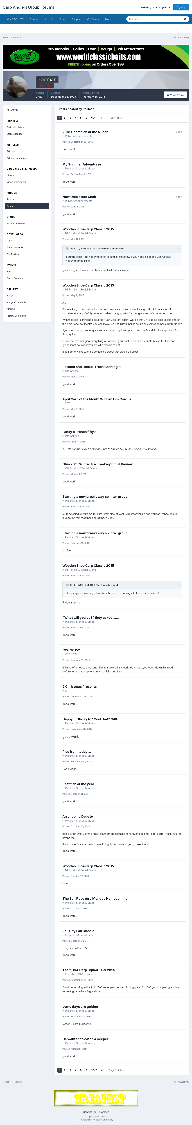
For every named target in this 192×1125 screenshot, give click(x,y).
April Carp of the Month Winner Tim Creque (96, 399)
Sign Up (181, 7)
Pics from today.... (76, 751)
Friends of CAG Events (78, 974)
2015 (68, 403)
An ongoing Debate (77, 816)
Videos (10, 175)
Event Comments (16, 278)
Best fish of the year (78, 784)
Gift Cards (93, 19)
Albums (11, 308)
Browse (34, 19)
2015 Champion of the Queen (85, 132)
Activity (49, 19)
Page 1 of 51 (116, 118)
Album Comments (16, 315)
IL (66, 690)
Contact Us (89, 1111)
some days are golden (80, 1006)
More (108, 19)
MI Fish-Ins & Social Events (80, 233)
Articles (11, 151)
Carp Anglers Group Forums (28, 7)
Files (9, 240)
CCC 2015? (71, 650)
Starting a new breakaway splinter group (94, 496)
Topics (10, 199)
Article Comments (17, 157)
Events (10, 271)
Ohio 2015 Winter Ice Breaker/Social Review (97, 464)
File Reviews (14, 254)
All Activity (12, 109)
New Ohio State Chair (79, 197)
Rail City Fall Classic (78, 931)
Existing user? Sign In (155, 7)
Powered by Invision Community (96, 1119)
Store (62, 19)
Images (11, 295)
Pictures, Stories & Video (80, 168)
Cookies (104, 1111)
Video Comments (16, 181)
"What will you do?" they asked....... (90, 617)
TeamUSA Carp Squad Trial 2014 (88, 970)
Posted (77, 141)
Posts (10, 206)
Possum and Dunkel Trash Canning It (91, 367)
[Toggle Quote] (67, 248)
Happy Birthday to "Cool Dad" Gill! (89, 719)
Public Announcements (78, 136)
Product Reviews (16, 223)
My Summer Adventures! (82, 164)
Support (76, 19)
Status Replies (14, 133)
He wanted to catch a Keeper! (85, 1039)
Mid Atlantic (72, 370)
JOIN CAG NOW (15, 19)
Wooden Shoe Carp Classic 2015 (88, 229)
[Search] (142, 19)
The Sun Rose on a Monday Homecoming (95, 898)
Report (178, 131)
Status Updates (15, 127)
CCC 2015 (71, 654)
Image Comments (16, 302)
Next (94, 118)
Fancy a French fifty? (79, 432)
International (72, 435)
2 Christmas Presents (79, 686)
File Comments (15, 247)
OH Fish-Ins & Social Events (81, 468)
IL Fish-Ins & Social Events (80, 935)
